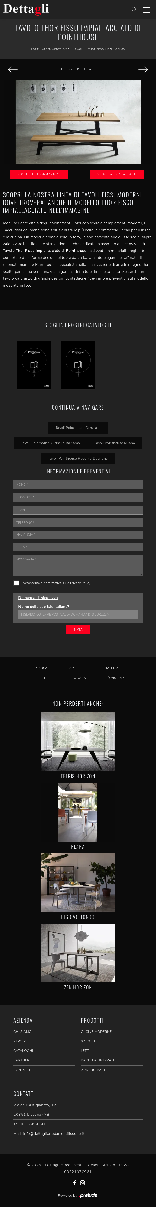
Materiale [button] (113, 668)
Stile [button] (42, 678)
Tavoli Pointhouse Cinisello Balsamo (50, 443)
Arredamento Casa (55, 49)
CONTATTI (21, 1070)
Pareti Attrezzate (98, 1060)
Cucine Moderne (96, 1031)
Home (35, 49)
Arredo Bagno (95, 1070)
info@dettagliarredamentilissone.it (53, 1133)
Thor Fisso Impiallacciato (106, 49)
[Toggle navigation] (146, 9)
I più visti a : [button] (113, 678)
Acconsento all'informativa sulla (57, 583)
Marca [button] (42, 668)
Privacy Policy (80, 583)
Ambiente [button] (77, 668)
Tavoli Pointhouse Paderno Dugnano (78, 458)
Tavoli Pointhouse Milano (114, 443)
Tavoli (79, 49)
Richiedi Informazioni (39, 174)
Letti (85, 1050)
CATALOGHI (23, 1050)
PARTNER (21, 1060)
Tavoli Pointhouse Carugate (78, 427)
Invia (78, 629)
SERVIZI (20, 1041)
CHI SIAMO (22, 1031)
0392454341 (33, 1124)
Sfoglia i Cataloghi (117, 174)
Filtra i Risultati (78, 69)
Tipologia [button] (77, 678)
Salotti (88, 1041)
